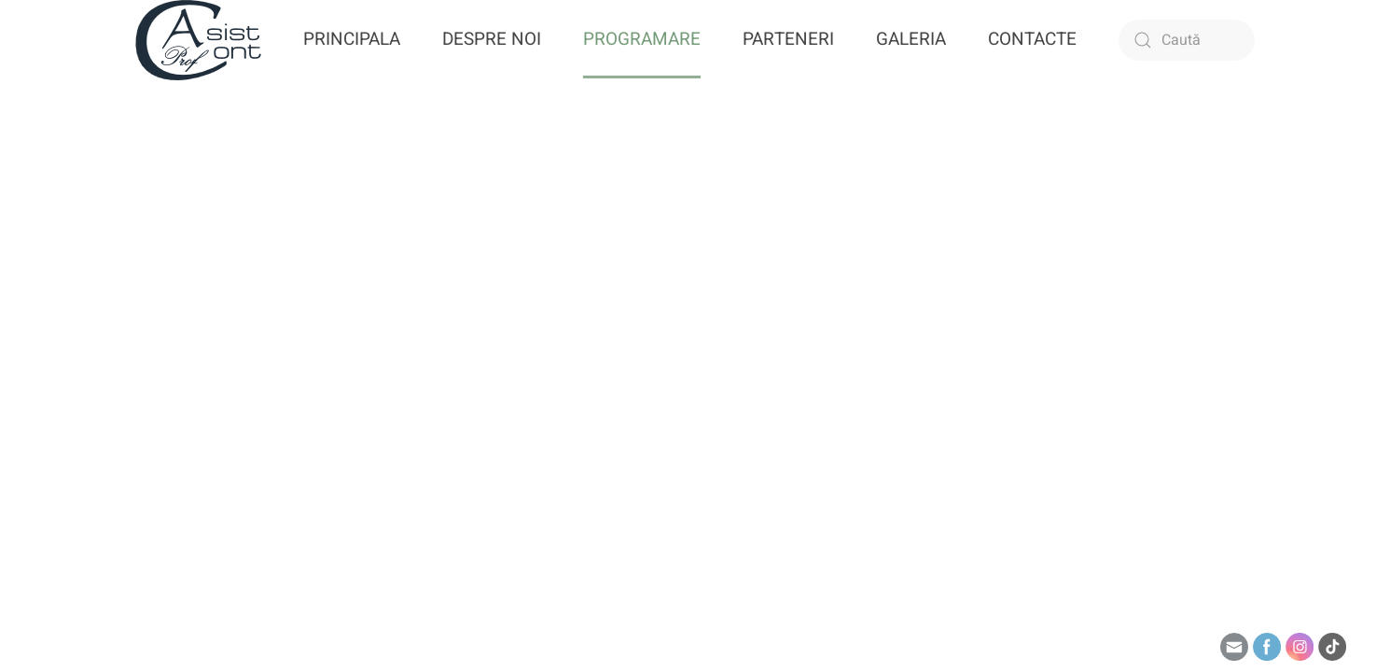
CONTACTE (1032, 39)
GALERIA (911, 39)
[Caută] (1187, 40)
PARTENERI (788, 39)
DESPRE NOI (491, 39)
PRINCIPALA (351, 39)
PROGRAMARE (642, 39)
